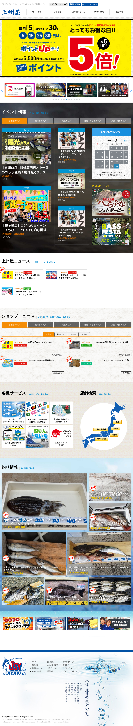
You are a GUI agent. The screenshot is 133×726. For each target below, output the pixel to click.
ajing (14, 722)
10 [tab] (77, 99)
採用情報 (50, 671)
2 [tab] (56, 99)
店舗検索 (35, 665)
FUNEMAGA (54, 719)
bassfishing (21, 722)
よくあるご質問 (52, 665)
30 (117, 166)
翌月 (125, 141)
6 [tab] (66, 99)
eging (10, 722)
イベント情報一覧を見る (38, 113)
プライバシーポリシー (70, 671)
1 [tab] (53, 99)
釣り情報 (50, 662)
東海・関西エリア (118, 121)
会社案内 (66, 665)
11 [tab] (79, 99)
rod (52, 722)
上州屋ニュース (37, 668)
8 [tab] (71, 99)
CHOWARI (25, 719)
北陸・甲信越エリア (92, 121)
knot (44, 722)
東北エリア (66, 121)
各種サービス (52, 668)
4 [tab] (61, 99)
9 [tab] (74, 99)
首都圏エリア (14, 121)
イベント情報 (36, 671)
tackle (48, 722)
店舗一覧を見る (105, 394)
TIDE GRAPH (65, 719)
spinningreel (58, 722)
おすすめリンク (68, 662)
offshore (39, 722)
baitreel (66, 722)
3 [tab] (58, 99)
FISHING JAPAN (37, 719)
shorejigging (30, 722)
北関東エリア (40, 121)
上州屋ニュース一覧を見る (43, 262)
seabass (5, 722)
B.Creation (15, 719)
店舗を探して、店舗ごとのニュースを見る (54, 317)
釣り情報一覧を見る (28, 468)
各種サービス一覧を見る (38, 394)
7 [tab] (69, 99)
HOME (34, 662)
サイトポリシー (68, 668)
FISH (46, 719)
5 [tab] (64, 99)
